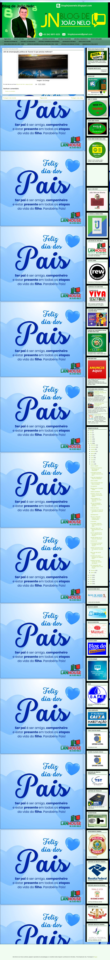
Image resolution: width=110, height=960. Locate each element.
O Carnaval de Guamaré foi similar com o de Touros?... (96, 544)
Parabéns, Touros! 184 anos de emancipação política (96, 495)
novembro (93, 447)
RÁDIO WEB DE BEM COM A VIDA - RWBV (14, 44)
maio (92, 459)
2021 (91, 439)
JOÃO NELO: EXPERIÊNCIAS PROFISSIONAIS (48, 41)
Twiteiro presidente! (95, 491)
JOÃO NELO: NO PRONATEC (10, 41)
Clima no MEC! (94, 480)
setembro (93, 451)
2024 (91, 432)
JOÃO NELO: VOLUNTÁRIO (64, 39)
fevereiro (93, 570)
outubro (93, 449)
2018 (91, 575)
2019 (91, 443)
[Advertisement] (97, 175)
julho (92, 455)
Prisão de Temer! (95, 507)
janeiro (92, 572)
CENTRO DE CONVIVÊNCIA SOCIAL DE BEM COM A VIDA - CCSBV (42, 44)
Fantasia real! (94, 541)
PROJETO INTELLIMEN (96, 39)
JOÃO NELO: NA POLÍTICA (48, 39)
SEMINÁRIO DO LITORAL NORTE (90, 44)
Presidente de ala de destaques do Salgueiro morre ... (97, 557)
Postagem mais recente (9, 98)
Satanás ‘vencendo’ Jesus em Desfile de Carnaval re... (97, 549)
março (92, 464)
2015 (91, 581)
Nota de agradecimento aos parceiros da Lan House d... (96, 534)
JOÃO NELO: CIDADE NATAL (81, 39)
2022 (91, 437)
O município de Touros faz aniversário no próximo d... (97, 511)
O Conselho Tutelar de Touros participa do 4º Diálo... (96, 525)
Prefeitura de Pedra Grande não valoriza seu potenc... (96, 562)
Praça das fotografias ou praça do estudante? (96, 478)
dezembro (93, 445)
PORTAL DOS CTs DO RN (84, 41)
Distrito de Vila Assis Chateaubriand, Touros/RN (99, 404)
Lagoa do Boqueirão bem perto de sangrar (97, 483)
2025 (91, 430)
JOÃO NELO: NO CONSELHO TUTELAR (70, 44)
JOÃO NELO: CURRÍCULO (33, 39)
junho (92, 457)
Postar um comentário (10, 91)
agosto (92, 453)
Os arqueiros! (94, 486)
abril (92, 462)
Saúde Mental (97, 415)
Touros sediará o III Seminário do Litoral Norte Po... (96, 500)
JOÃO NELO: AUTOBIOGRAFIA (27, 41)
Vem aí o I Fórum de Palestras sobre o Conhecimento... (95, 518)
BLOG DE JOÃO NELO (19, 39)
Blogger (95, 956)
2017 (91, 577)
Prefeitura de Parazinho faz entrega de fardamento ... (96, 469)
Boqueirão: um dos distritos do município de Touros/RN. (100, 393)
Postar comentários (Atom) (45, 101)
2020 (91, 441)
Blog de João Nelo (18, 6)
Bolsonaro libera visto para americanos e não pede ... (97, 529)
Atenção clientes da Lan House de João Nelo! (96, 538)
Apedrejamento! (94, 514)
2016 (91, 579)
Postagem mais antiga (77, 98)
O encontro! (93, 521)
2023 (91, 434)
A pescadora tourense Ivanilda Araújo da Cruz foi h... (97, 474)
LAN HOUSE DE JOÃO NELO (69, 41)
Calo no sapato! (94, 465)
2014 (91, 583)
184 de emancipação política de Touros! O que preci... (96, 504)
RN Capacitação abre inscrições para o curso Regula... (97, 566)
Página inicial (7, 39)
